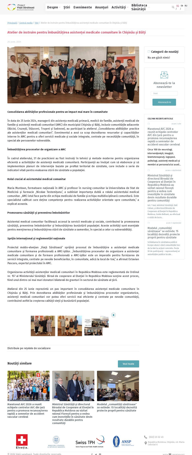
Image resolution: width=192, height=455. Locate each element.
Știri (62, 6)
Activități (101, 6)
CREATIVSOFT (178, 452)
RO (169, 6)
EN (175, 6)
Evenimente (74, 6)
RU (180, 6)
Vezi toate (128, 361)
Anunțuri (87, 6)
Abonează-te (164, 101)
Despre (52, 6)
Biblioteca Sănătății (121, 6)
